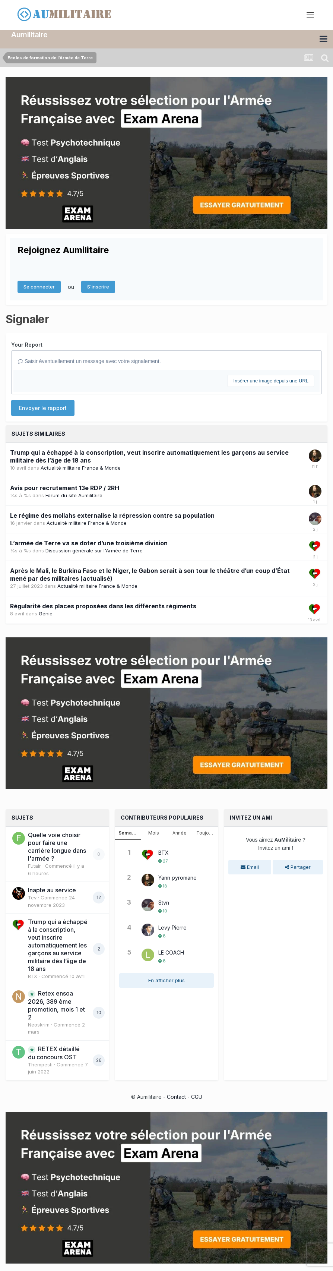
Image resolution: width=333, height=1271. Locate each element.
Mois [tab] (153, 833)
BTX (32, 976)
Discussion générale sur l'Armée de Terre (94, 551)
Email (250, 867)
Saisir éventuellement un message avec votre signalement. (89, 361)
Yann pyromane (177, 877)
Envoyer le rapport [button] (43, 408)
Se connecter (39, 287)
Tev (32, 898)
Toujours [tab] (206, 833)
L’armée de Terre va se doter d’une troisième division (89, 543)
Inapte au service (52, 890)
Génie (46, 613)
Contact (176, 1097)
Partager (298, 867)
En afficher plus (166, 980)
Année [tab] (179, 833)
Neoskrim (39, 1025)
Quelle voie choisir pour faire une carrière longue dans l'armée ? (57, 846)
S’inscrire (98, 287)
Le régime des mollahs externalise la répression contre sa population (112, 515)
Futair (34, 866)
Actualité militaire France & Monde (81, 468)
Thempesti (40, 1064)
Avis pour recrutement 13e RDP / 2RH (64, 488)
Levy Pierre (172, 927)
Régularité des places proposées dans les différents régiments (103, 606)
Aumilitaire (29, 34)
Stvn (163, 902)
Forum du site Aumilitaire (73, 495)
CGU (196, 1097)
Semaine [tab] (128, 833)
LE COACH (171, 952)
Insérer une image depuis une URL (270, 381)
